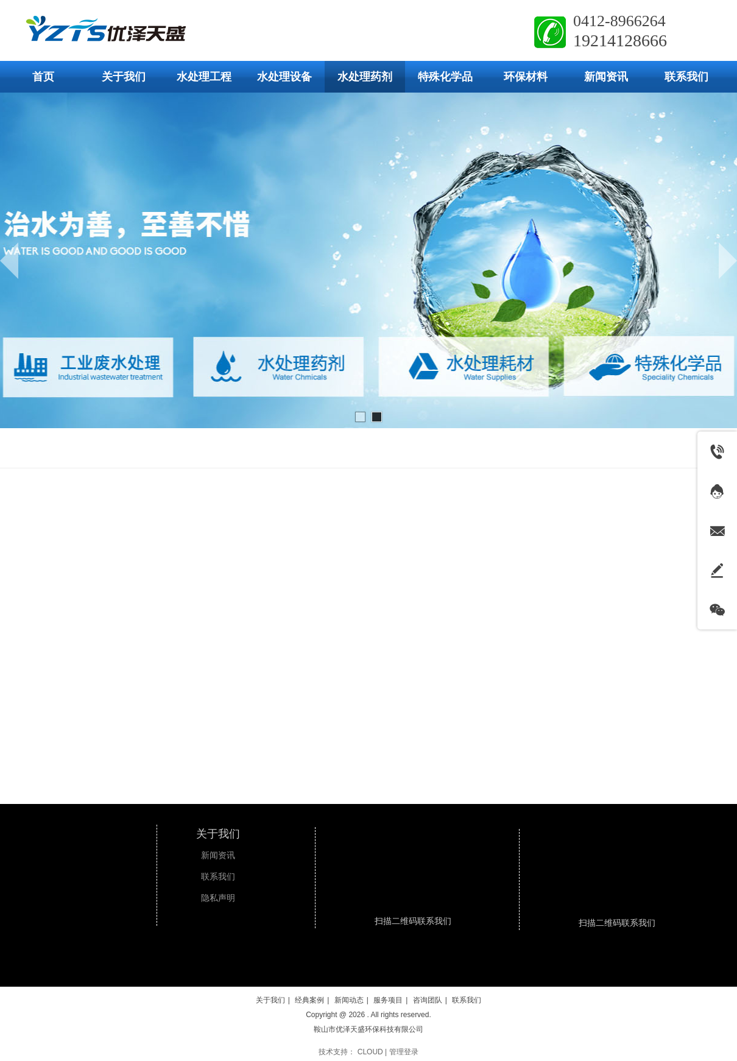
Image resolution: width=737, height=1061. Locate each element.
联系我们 (218, 876)
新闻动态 (349, 1000)
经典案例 (309, 1000)
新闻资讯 (218, 855)
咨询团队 (427, 1000)
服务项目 (388, 1000)
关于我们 (218, 834)
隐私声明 (218, 898)
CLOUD (370, 1052)
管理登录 (403, 1052)
